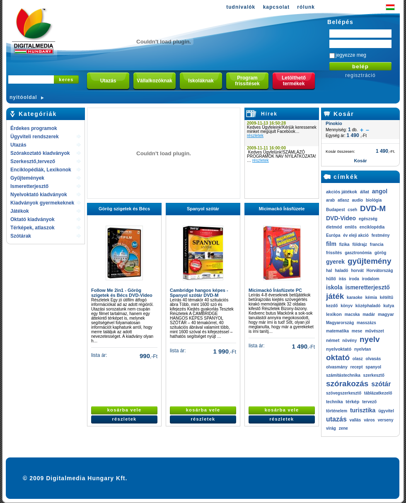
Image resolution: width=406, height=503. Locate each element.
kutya (388, 305)
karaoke (354, 297)
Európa (333, 235)
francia (377, 244)
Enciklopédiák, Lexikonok (40, 170)
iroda (354, 279)
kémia (371, 297)
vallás (355, 420)
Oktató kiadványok (32, 219)
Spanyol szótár (203, 208)
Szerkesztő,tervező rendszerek (32, 162)
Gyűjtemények (27, 178)
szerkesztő (373, 375)
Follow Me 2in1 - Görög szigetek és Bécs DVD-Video (121, 293)
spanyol (373, 367)
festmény (381, 235)
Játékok (19, 211)
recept (356, 367)
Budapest (335, 209)
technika (334, 402)
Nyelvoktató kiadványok (38, 194)
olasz (358, 358)
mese (357, 331)
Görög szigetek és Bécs (124, 208)
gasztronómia (358, 252)
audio (357, 200)
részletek (255, 135)
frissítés (334, 252)
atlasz (343, 200)
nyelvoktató (338, 349)
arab (330, 200)
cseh (352, 209)
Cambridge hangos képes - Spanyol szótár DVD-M (199, 293)
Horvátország (380, 270)
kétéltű (386, 297)
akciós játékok (341, 191)
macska (352, 314)
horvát (357, 270)
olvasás (373, 358)
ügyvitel (386, 411)
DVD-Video (341, 218)
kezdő (332, 305)
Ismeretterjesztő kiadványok (29, 186)
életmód (334, 227)
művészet (374, 331)
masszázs (366, 322)
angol (379, 191)
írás (342, 279)
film (331, 244)
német (332, 340)
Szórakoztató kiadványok (40, 153)
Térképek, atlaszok (32, 228)
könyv (347, 305)
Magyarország (340, 322)
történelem (336, 411)
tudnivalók (240, 7)
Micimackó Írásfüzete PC (275, 290)
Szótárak (20, 236)
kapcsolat (276, 7)
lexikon (334, 314)
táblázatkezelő (378, 393)
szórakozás (347, 383)
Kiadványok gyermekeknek (42, 203)
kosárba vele (124, 409)
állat (364, 191)
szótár (381, 383)
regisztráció (360, 75)
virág (331, 428)
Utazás (18, 145)
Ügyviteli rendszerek (34, 137)
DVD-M (373, 208)
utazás (336, 419)
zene (343, 428)
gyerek (335, 261)
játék (335, 296)
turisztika (362, 410)
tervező (369, 402)
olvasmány (337, 367)
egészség (368, 219)
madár (368, 314)
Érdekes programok (33, 128)
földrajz (359, 244)
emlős (351, 227)
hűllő (331, 279)
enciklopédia (372, 227)
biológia (374, 200)
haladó (341, 270)
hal (329, 270)
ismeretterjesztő (367, 287)
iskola (334, 287)
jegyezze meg (351, 55)
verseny (386, 420)
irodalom (370, 279)
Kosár (344, 114)
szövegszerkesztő (343, 393)
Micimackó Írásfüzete (282, 208)
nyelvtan (362, 349)
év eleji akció (356, 235)
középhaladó (368, 305)
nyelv (370, 339)
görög (380, 252)
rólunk (306, 7)
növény (349, 340)
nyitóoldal (23, 97)
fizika (344, 244)
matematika (337, 331)
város (369, 420)
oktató (338, 357)
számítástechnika (343, 375)
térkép (352, 401)
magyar (386, 314)
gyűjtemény (370, 261)
